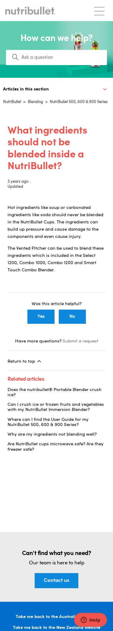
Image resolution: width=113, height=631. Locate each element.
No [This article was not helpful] (72, 316)
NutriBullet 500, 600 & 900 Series (79, 102)
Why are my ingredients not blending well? (52, 434)
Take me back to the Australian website (57, 617)
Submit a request (80, 341)
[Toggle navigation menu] (99, 10)
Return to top (25, 361)
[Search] (56, 57)
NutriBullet (12, 102)
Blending (35, 102)
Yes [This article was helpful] (41, 316)
